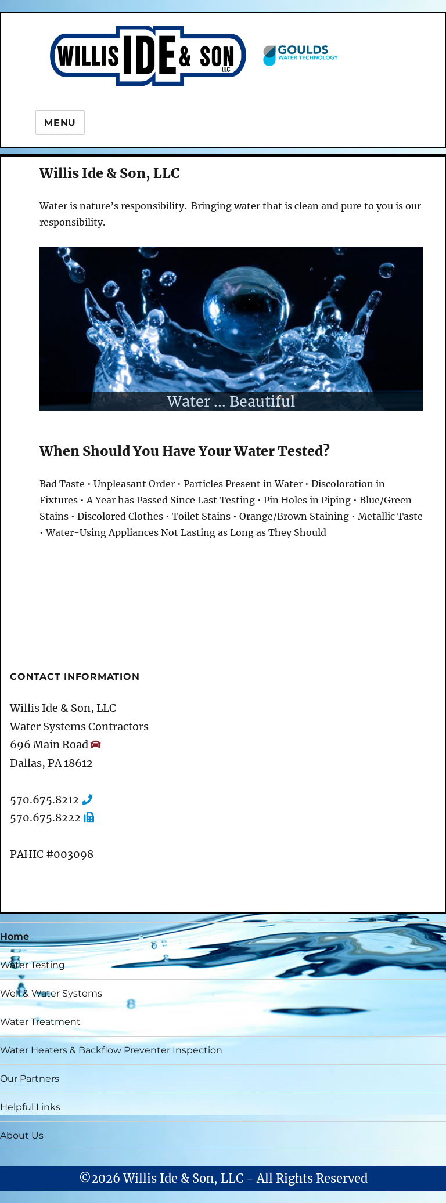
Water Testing (32, 964)
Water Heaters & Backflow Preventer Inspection (111, 1050)
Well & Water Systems (51, 993)
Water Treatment (40, 1021)
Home (14, 936)
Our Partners (29, 1078)
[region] (231, 329)
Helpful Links (30, 1107)
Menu (60, 122)
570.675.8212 (44, 799)
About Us (22, 1135)
